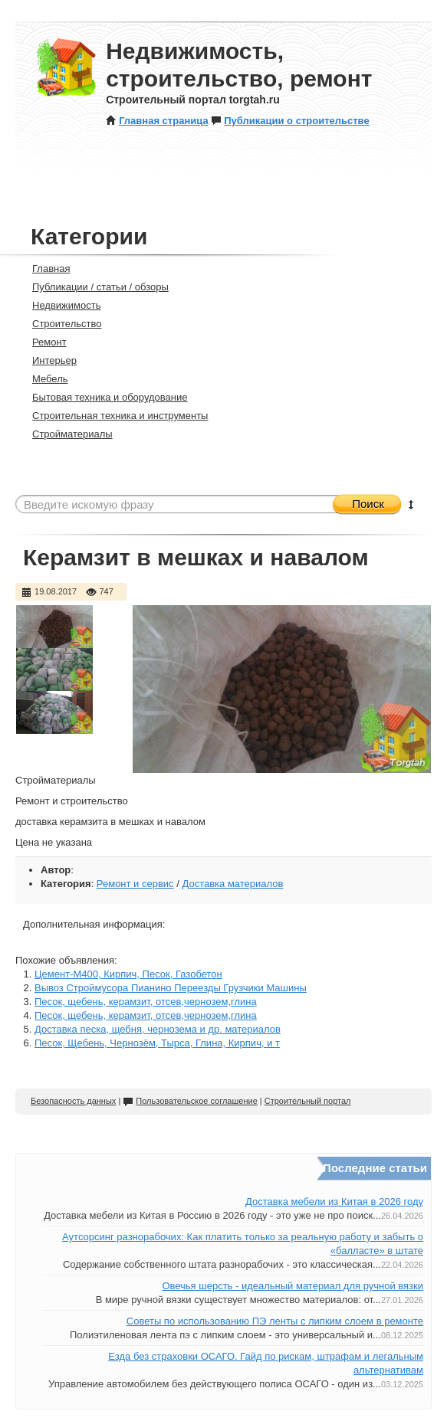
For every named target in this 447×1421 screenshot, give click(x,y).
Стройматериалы (66, 434)
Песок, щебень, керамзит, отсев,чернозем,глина (146, 1001)
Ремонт (43, 342)
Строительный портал (308, 1100)
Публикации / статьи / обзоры (94, 287)
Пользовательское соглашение (190, 1100)
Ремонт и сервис (135, 883)
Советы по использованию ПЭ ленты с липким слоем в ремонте (275, 1321)
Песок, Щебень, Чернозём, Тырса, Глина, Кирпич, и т (157, 1043)
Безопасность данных (73, 1100)
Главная (44, 268)
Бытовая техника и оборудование (103, 397)
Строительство (60, 323)
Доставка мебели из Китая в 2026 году (334, 1201)
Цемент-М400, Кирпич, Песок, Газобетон (128, 974)
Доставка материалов (232, 883)
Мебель (43, 379)
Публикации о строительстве (290, 120)
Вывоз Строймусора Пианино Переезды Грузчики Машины (171, 988)
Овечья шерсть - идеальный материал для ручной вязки (292, 1286)
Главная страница (157, 120)
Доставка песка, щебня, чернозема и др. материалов (158, 1029)
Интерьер (48, 360)
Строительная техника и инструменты (113, 415)
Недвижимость (59, 305)
